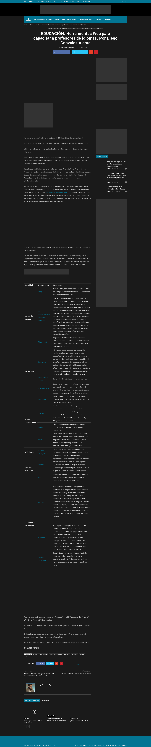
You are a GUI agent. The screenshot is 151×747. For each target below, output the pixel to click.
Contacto (59, 1)
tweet (78, 664)
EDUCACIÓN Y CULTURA (82, 28)
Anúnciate (53, 1)
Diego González (43, 654)
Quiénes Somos (45, 1)
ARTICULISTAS (51, 715)
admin (109, 168)
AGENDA (27, 718)
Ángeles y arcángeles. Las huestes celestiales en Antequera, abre (116, 164)
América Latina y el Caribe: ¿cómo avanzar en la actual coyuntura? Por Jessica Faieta (39, 675)
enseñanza (75, 654)
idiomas (82, 654)
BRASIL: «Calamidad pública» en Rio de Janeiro (76, 674)
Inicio (37, 1)
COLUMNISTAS (57, 28)
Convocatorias (86, 19)
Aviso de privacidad (69, 1)
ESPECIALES (99, 28)
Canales (98, 19)
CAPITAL (50, 28)
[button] (124, 19)
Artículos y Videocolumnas (66, 19)
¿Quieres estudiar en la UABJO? (79, 721)
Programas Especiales (43, 19)
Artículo (35, 654)
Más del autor (45, 701)
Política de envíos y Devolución (84, 1)
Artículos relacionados (32, 701)
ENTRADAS (92, 28)
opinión (27, 656)
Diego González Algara (67, 47)
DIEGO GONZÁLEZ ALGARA (68, 28)
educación (67, 654)
